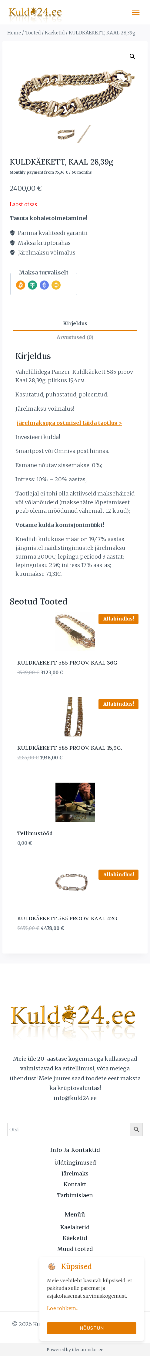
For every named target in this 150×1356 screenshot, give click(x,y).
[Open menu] (135, 12)
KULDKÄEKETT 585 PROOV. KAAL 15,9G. (69, 747)
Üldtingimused (75, 1162)
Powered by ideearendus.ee (75, 1349)
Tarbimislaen (75, 1195)
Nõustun (92, 1328)
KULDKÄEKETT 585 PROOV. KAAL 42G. (67, 918)
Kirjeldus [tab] (75, 323)
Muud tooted (75, 1248)
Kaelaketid (75, 1227)
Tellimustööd (35, 833)
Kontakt (75, 1184)
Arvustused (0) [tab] (75, 337)
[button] (132, 56)
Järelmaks (75, 1173)
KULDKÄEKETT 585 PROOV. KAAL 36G (67, 662)
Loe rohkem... (62, 1308)
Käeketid (75, 1238)
